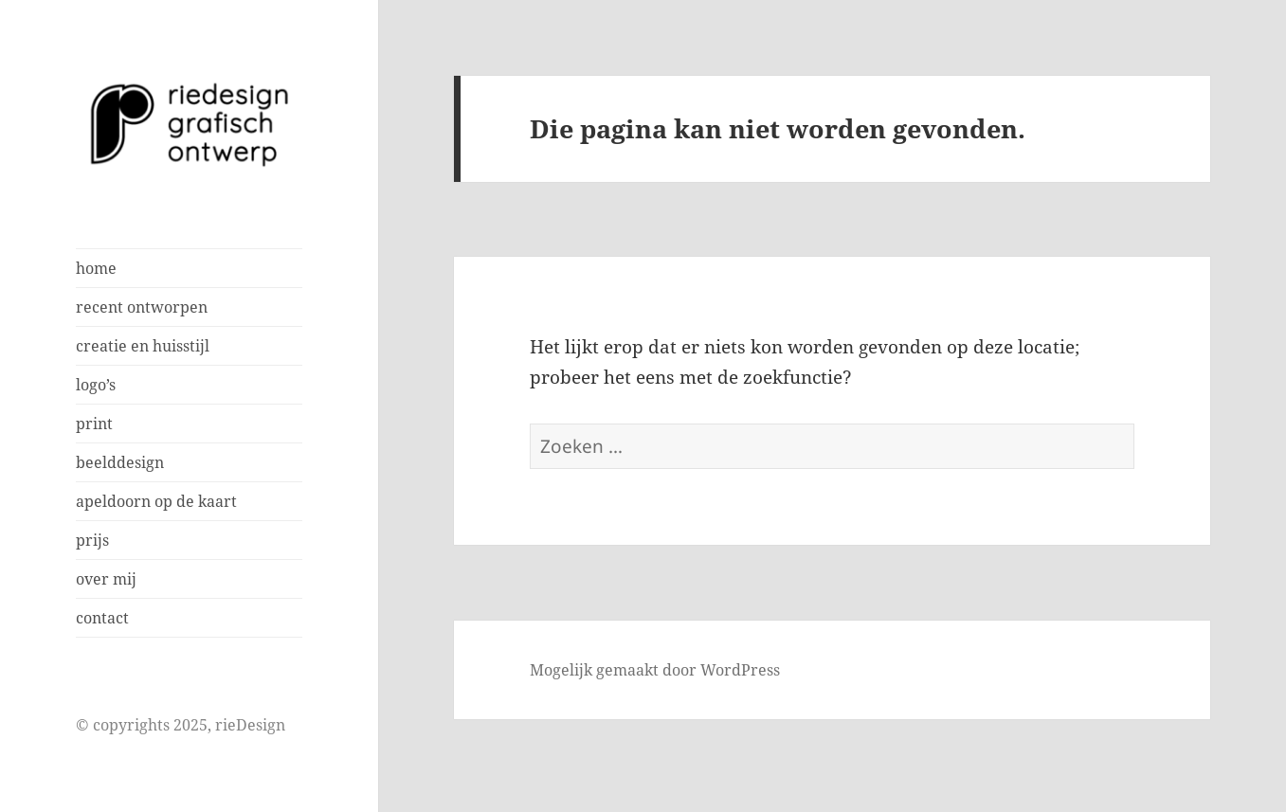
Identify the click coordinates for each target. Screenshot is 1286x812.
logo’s (96, 384)
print (94, 423)
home (96, 268)
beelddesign (120, 462)
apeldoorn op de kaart (156, 501)
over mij (106, 578)
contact (102, 617)
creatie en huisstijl (142, 345)
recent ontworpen (142, 307)
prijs (92, 540)
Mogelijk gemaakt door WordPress (655, 669)
